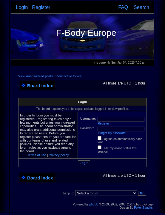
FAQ (123, 7)
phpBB (93, 204)
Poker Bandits (143, 207)
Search (141, 7)
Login (22, 7)
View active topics (68, 76)
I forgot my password (112, 133)
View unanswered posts (35, 76)
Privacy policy (59, 155)
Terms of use (36, 155)
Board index (40, 85)
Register (41, 7)
